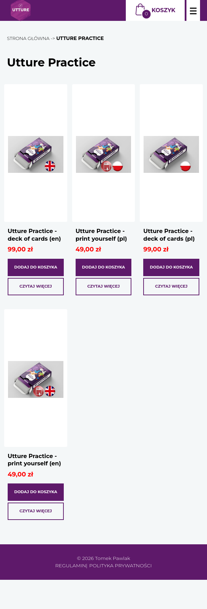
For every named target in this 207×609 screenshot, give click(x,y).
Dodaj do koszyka (36, 277)
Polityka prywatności (120, 595)
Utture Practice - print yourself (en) (35, 479)
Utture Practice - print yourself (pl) (103, 240)
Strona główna (29, 38)
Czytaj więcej (35, 299)
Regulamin (70, 595)
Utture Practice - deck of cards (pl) (170, 240)
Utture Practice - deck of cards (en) (35, 240)
